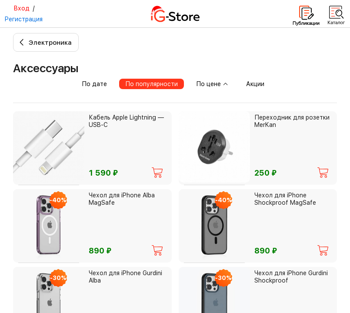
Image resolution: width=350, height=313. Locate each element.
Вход (21, 8)
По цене (212, 83)
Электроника (50, 43)
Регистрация (23, 19)
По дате (94, 83)
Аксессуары (45, 68)
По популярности (151, 83)
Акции (255, 83)
